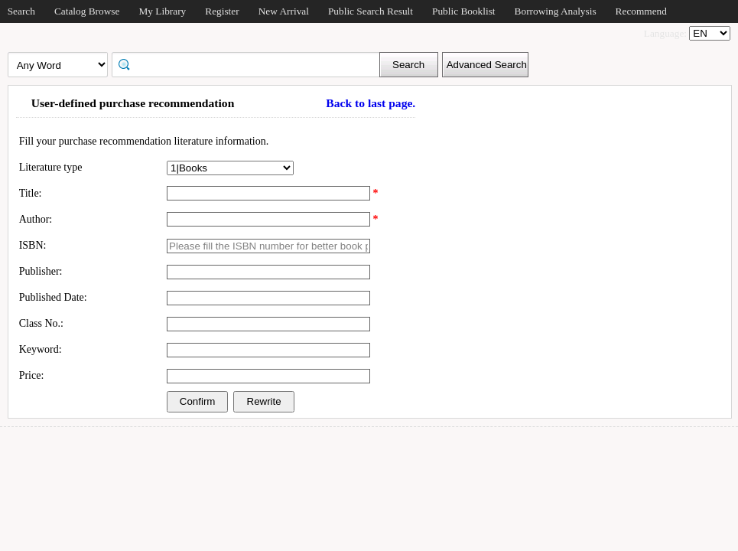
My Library (162, 11)
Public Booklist (464, 11)
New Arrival (283, 11)
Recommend (641, 11)
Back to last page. (370, 102)
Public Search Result (370, 11)
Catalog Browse (87, 11)
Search (21, 11)
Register (222, 11)
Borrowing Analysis (556, 11)
